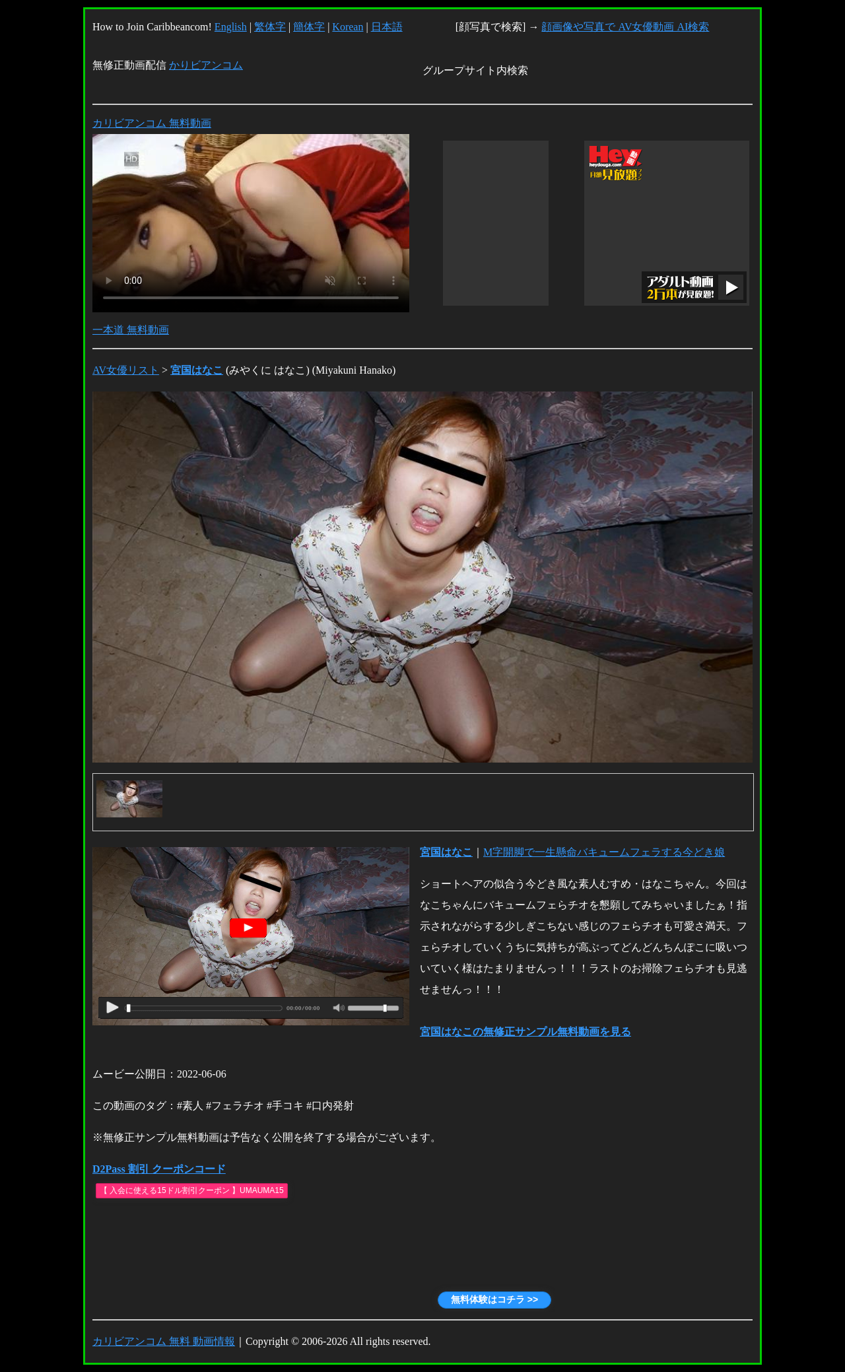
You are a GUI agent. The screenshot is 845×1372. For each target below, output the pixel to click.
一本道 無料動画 (130, 329)
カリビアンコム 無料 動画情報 (163, 1341)
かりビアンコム (206, 65)
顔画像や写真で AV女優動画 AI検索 (625, 26)
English (231, 26)
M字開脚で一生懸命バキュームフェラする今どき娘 (604, 852)
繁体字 (270, 26)
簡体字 (309, 26)
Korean (347, 26)
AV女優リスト (125, 370)
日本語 (387, 26)
